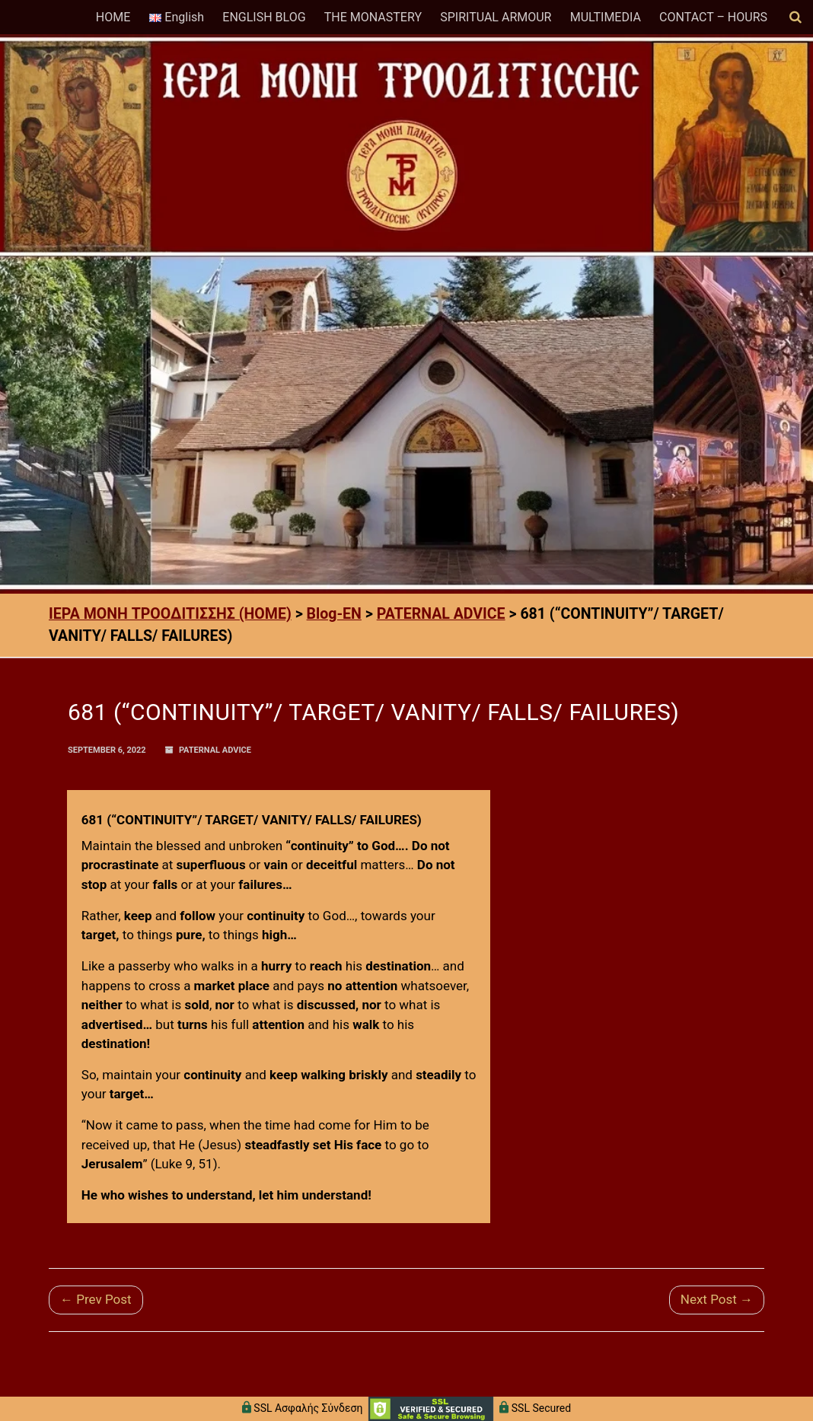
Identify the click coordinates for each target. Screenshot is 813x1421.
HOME (113, 17)
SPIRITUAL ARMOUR (495, 17)
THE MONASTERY (373, 17)
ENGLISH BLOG (263, 17)
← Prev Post (96, 1299)
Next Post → (717, 1299)
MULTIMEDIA (605, 17)
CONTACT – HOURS (713, 17)
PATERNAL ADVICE (215, 750)
